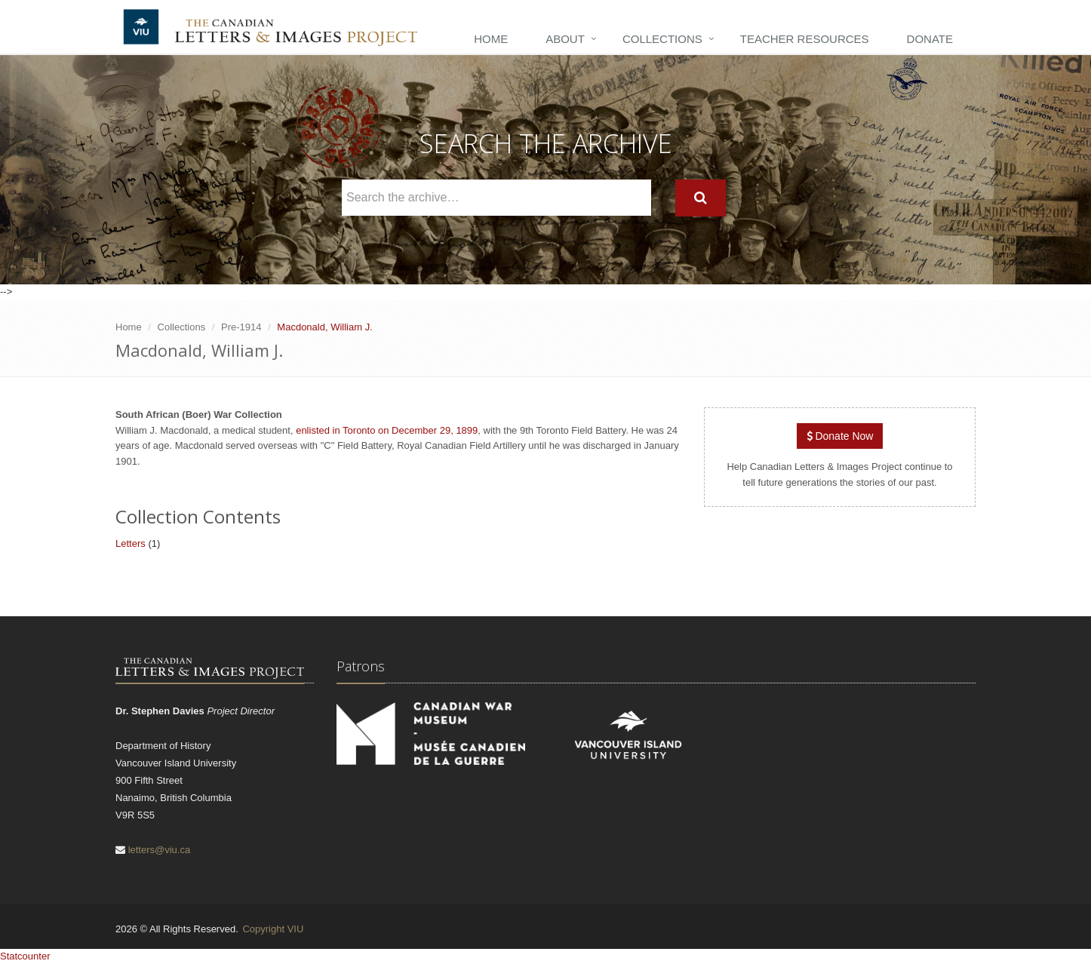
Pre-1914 (241, 327)
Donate (930, 38)
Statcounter (25, 956)
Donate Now (840, 436)
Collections (662, 38)
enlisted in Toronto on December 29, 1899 (387, 430)
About (565, 38)
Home (491, 38)
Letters (130, 543)
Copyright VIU (272, 929)
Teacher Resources (804, 38)
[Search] (700, 198)
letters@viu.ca (159, 849)
